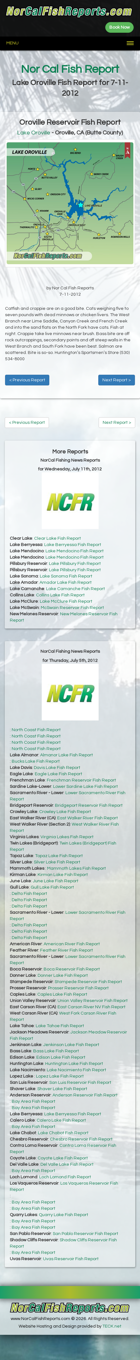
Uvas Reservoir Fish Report (71, 1259)
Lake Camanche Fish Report (75, 589)
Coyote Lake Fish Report (63, 1158)
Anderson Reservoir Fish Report (85, 1095)
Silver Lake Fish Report (57, 862)
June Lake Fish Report (55, 881)
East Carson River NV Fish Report (91, 1007)
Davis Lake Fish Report (57, 767)
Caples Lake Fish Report (62, 994)
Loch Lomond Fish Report (65, 1177)
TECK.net (111, 1326)
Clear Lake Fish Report (57, 538)
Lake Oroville (33, 133)
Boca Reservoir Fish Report (72, 969)
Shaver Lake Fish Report (62, 1089)
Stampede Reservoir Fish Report (88, 982)
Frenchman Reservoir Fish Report (81, 780)
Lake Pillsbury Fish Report (75, 563)
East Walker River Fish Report (87, 818)
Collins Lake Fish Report (60, 595)
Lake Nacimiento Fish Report (76, 1070)
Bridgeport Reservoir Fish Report (89, 805)
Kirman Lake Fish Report (63, 875)
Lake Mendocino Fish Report (75, 551)
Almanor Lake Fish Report (66, 755)
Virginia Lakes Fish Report (67, 837)
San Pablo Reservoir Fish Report (85, 1234)
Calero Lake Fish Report (61, 1120)
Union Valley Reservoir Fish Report (93, 1001)
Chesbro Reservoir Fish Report (81, 1139)
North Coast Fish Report (36, 730)
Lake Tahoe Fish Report (60, 1026)
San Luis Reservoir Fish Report (80, 1082)
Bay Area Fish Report (33, 1101)
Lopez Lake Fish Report (60, 1076)
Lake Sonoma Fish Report (66, 576)
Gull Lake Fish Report (52, 887)
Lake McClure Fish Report (66, 601)
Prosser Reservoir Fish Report (78, 988)
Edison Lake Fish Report (60, 1057)
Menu (12, 43)
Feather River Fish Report (66, 950)
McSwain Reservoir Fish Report (72, 608)
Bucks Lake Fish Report (36, 761)
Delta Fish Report (29, 893)
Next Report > (116, 380)
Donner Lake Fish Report (63, 975)
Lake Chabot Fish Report (63, 1133)
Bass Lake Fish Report (56, 1051)
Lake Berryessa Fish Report (72, 545)
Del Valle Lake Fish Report (67, 1164)
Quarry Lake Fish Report (63, 1215)
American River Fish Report (72, 944)
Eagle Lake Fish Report (58, 774)
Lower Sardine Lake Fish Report (85, 786)
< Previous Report (27, 380)
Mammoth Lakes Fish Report (76, 868)
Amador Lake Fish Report (66, 582)
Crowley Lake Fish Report (65, 812)
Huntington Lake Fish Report (74, 1063)
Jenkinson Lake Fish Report (71, 1045)
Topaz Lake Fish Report (59, 856)
